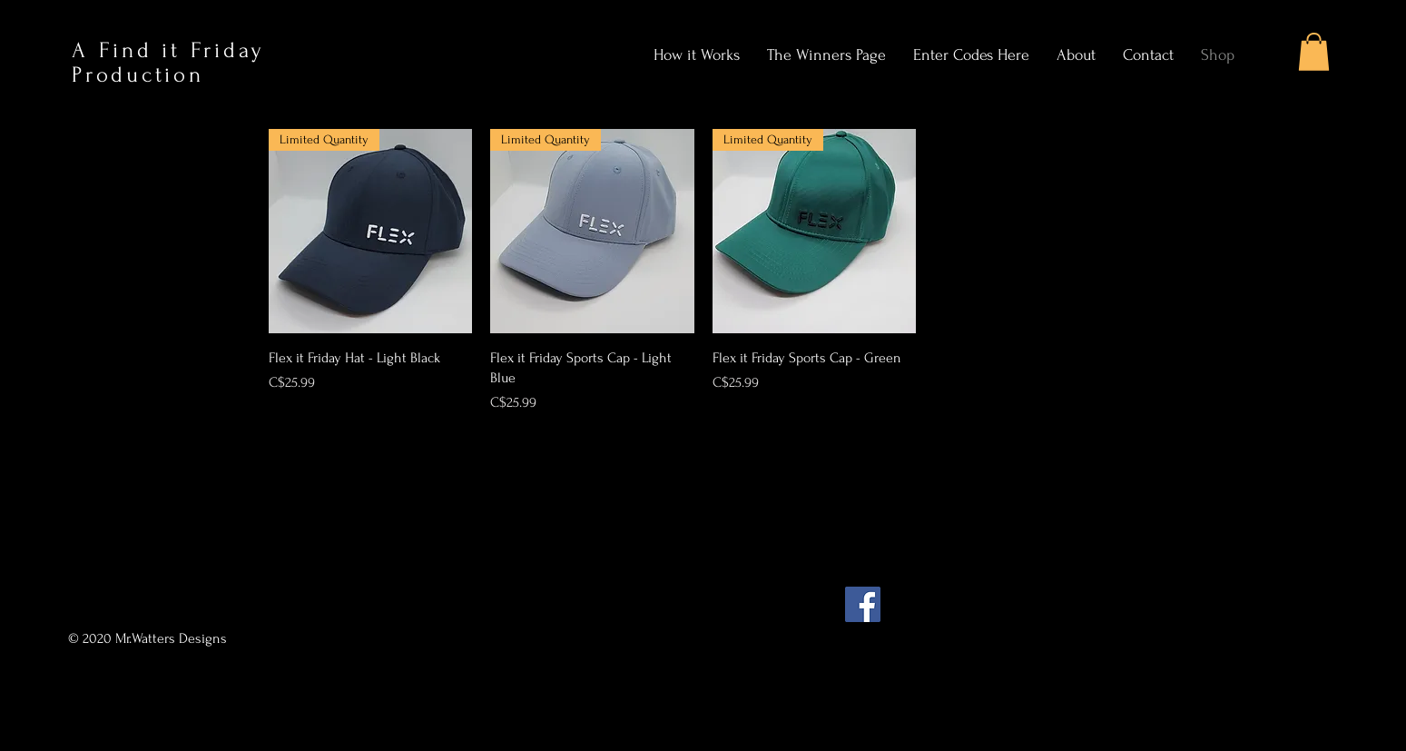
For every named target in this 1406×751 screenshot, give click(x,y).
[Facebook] (862, 604)
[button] (1314, 52)
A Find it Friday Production (168, 62)
